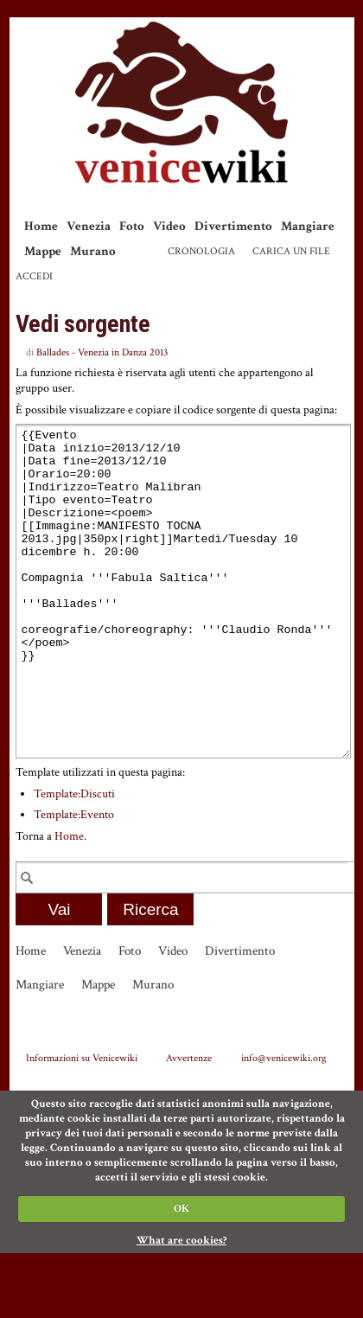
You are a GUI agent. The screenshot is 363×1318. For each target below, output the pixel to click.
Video (169, 226)
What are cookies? (181, 1305)
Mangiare (307, 226)
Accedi (34, 276)
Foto (131, 226)
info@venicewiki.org (284, 1122)
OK (181, 1273)
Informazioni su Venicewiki (81, 1122)
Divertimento (233, 226)
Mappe (42, 251)
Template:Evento (74, 879)
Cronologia (201, 251)
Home (41, 226)
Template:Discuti (74, 859)
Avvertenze (189, 1122)
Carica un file (291, 251)
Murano (93, 251)
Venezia (89, 226)
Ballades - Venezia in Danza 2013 (102, 352)
